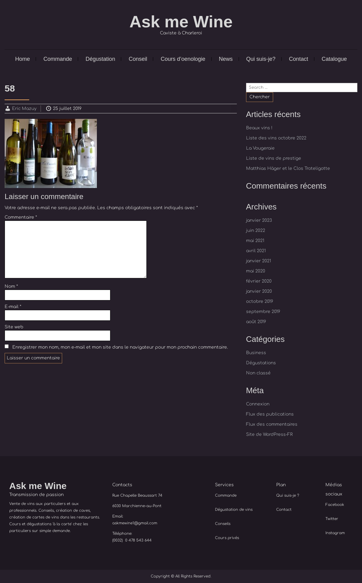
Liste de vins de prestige (273, 158)
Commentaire (21, 217)
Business (256, 352)
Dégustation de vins (234, 509)
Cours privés (227, 538)
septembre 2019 (263, 311)
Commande (57, 59)
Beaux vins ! (259, 128)
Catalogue (334, 59)
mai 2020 (255, 271)
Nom (11, 286)
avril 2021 (256, 250)
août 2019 (256, 321)
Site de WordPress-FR (269, 434)
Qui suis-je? (261, 59)
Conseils (222, 524)
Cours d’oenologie (183, 59)
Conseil (138, 59)
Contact (298, 59)
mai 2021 (255, 240)
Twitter (331, 519)
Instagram (335, 533)
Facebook (334, 505)
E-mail (13, 306)
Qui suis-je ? (287, 495)
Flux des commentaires (271, 424)
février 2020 (259, 281)
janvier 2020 (259, 291)
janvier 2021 (258, 261)
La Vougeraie (260, 148)
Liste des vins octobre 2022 (276, 138)
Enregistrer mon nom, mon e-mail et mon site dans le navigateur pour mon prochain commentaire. (120, 347)
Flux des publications (270, 414)
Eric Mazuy (24, 108)
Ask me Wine (181, 22)
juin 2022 (255, 230)
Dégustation (100, 59)
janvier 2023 (259, 220)
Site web (14, 327)
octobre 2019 (259, 301)
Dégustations (261, 363)
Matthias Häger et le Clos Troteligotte (288, 168)
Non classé (258, 373)
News (226, 59)
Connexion (257, 404)
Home (22, 59)
